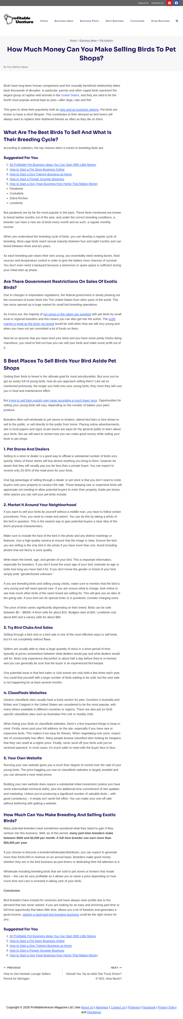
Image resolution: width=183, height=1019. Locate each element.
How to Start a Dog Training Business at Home (41, 174)
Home (44, 20)
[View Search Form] (177, 21)
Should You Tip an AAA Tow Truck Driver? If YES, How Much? (94, 972)
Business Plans (89, 20)
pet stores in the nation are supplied (67, 314)
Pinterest (134, 1007)
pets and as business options (79, 109)
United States (70, 95)
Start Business (115, 20)
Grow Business (160, 20)
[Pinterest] (169, 3)
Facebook (149, 1007)
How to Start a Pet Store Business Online (37, 169)
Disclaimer (94, 1012)
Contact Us (157, 3)
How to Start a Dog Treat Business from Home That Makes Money (54, 183)
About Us (143, 3)
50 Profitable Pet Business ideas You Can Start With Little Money (53, 164)
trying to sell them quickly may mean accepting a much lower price (53, 400)
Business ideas (64, 20)
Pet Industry (106, 40)
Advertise (102, 1007)
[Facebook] (176, 3)
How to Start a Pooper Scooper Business (37, 179)
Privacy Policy (167, 1007)
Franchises (137, 20)
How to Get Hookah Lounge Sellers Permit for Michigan (32, 972)
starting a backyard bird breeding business (51, 914)
